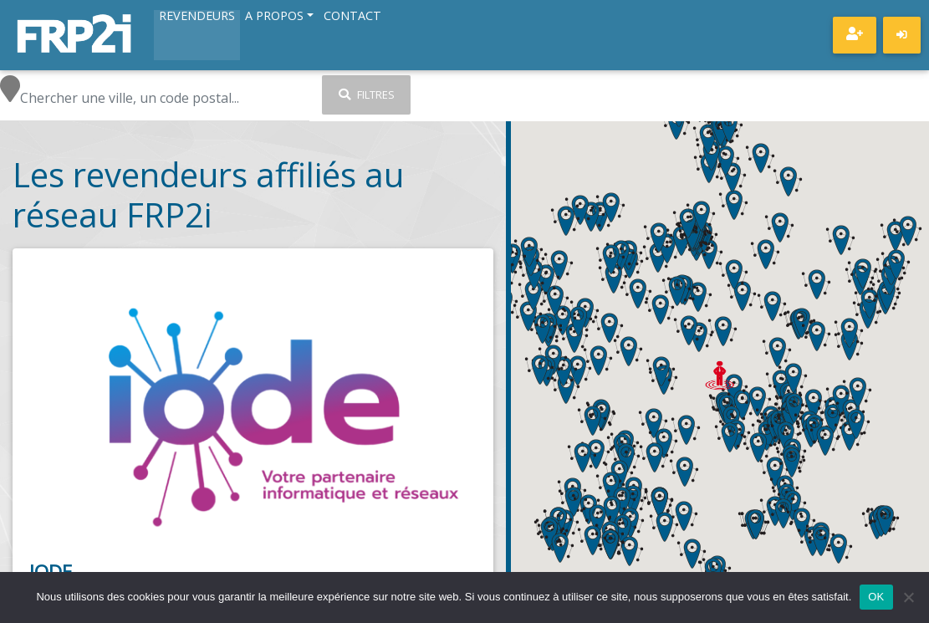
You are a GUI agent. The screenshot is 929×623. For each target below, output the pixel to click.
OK (876, 596)
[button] (722, 331)
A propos (274, 16)
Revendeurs (197, 16)
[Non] (908, 597)
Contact (352, 16)
